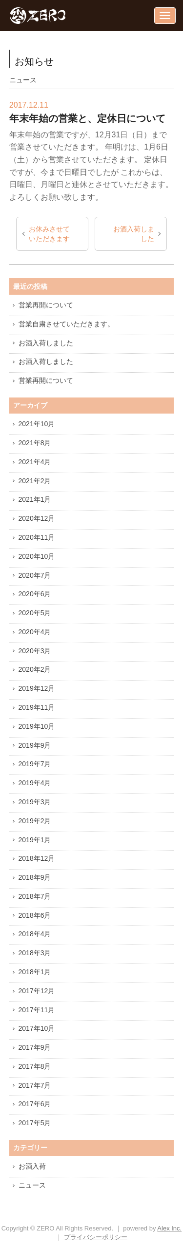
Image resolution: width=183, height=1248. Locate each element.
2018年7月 (35, 896)
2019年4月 (35, 783)
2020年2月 (35, 669)
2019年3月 (35, 802)
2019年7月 (35, 764)
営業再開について (46, 305)
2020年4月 (35, 632)
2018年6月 (35, 915)
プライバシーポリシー (95, 1237)
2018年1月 (35, 972)
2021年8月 (35, 443)
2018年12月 (37, 858)
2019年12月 (37, 688)
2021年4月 (35, 462)
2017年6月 (35, 1104)
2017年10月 (37, 1028)
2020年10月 (37, 556)
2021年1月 (35, 499)
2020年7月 (35, 575)
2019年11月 (37, 707)
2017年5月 (35, 1123)
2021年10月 (37, 424)
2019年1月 (35, 840)
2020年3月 (35, 651)
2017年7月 (35, 1085)
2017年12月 (37, 991)
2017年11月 (37, 1010)
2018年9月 (35, 877)
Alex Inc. (169, 1228)
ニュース (32, 1185)
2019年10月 (37, 726)
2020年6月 (35, 594)
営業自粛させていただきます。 (66, 324)
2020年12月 (37, 518)
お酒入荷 (32, 1166)
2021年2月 (35, 481)
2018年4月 (35, 934)
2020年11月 (37, 537)
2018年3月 (35, 953)
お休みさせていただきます (49, 234)
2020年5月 (35, 613)
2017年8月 (35, 1066)
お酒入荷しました (133, 234)
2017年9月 (35, 1047)
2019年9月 (35, 745)
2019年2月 (35, 821)
